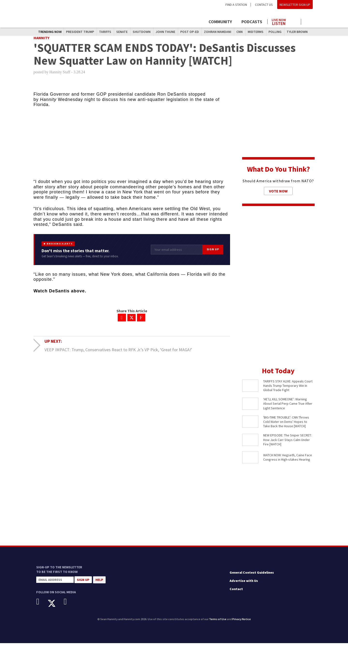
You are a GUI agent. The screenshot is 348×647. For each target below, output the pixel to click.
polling (275, 32)
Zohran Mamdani (217, 32)
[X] (55, 607)
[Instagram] (69, 605)
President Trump (80, 32)
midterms (255, 32)
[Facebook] (41, 605)
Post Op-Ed (189, 32)
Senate (122, 32)
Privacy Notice (241, 623)
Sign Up (213, 253)
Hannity (41, 41)
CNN (239, 32)
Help (99, 583)
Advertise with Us (244, 584)
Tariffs (105, 32)
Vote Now (278, 194)
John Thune (165, 32)
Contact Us (264, 4)
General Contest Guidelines (252, 576)
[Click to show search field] (308, 22)
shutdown (142, 32)
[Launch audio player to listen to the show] (284, 21)
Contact (236, 592)
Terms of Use (217, 623)
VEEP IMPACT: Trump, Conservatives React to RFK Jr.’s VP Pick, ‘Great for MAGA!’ (118, 353)
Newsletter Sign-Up (295, 4)
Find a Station (236, 4)
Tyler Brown (297, 32)
